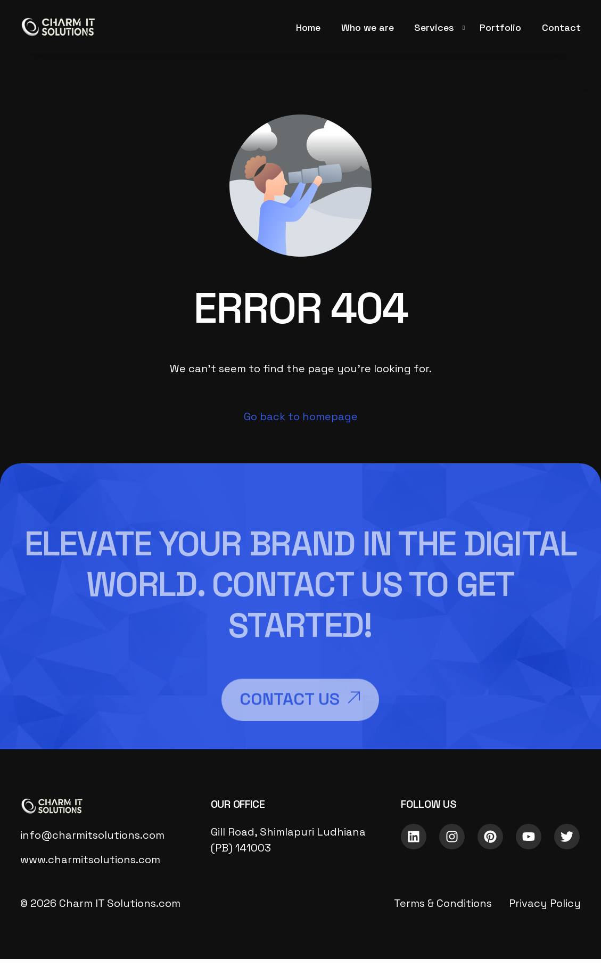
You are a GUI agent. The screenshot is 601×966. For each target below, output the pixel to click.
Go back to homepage (301, 416)
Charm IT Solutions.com (119, 903)
